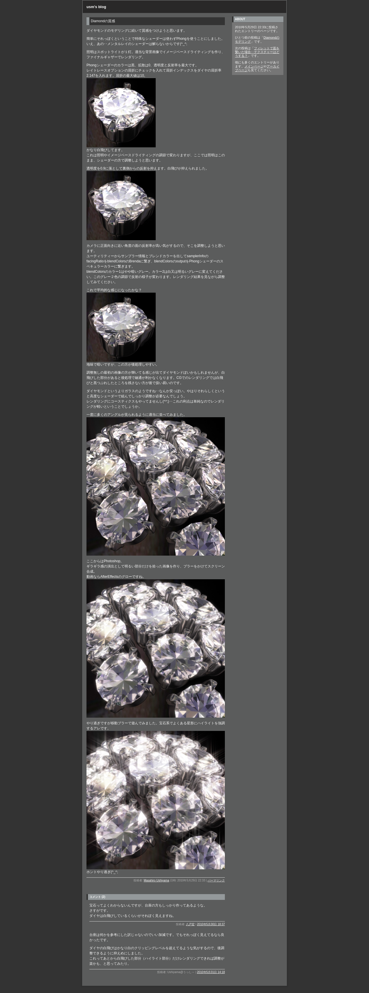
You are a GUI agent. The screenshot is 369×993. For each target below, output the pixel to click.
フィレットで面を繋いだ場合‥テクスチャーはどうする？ (257, 51)
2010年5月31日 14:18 (211, 972)
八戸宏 (190, 924)
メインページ (253, 66)
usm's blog (96, 7)
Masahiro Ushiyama (156, 880)
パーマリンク (216, 880)
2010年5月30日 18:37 (211, 924)
